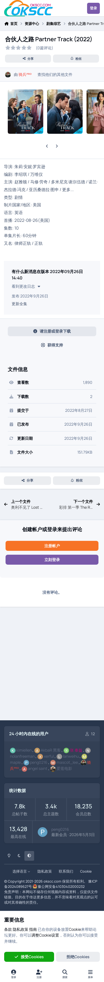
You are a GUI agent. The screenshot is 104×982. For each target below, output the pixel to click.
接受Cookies (29, 956)
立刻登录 (52, 559)
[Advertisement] (52, 664)
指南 (33, 929)
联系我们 (66, 871)
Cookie (86, 871)
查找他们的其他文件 (54, 74)
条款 (8, 929)
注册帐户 (52, 545)
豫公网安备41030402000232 (61, 886)
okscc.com (52, 881)
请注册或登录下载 (51, 331)
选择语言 (21, 871)
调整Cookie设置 (45, 935)
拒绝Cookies (78, 956)
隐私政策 (44, 871)
